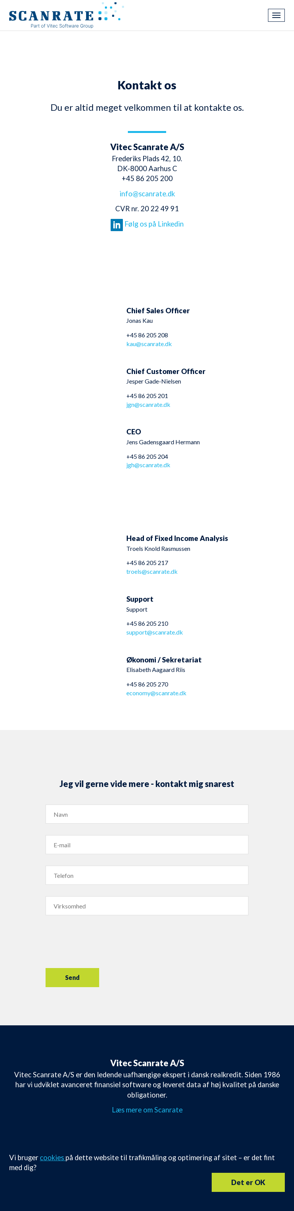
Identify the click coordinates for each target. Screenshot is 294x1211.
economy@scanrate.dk (156, 692)
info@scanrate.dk (147, 193)
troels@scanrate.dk (152, 571)
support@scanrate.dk (154, 632)
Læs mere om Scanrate (147, 1110)
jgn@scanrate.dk (148, 404)
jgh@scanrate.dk (148, 464)
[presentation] (104, 942)
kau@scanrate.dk (149, 343)
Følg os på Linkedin (147, 224)
